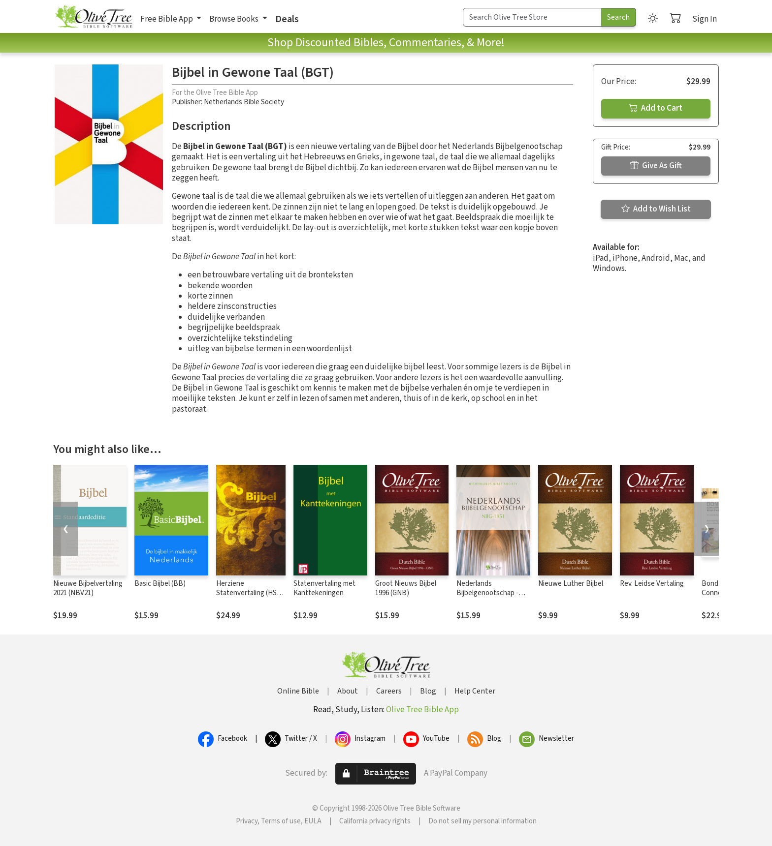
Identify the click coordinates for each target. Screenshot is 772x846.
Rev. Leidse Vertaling (652, 583)
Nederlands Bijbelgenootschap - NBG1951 (487, 592)
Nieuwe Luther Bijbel (570, 583)
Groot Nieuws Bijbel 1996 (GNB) (405, 588)
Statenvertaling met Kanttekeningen (324, 588)
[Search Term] (532, 17)
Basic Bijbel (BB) (160, 583)
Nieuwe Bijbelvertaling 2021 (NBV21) (88, 588)
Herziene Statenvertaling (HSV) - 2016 (249, 592)
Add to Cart (655, 108)
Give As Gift (656, 166)
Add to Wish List (656, 209)
